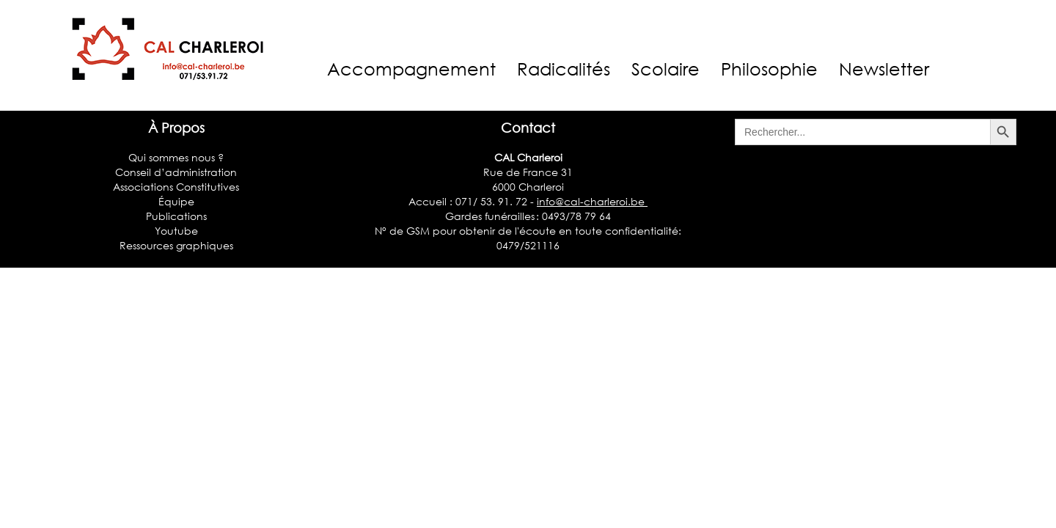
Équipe (176, 201)
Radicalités (563, 68)
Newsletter (884, 68)
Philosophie (769, 68)
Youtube (176, 230)
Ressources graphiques (176, 245)
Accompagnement (411, 68)
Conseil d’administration (176, 172)
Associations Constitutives (176, 186)
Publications (176, 216)
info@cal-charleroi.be (592, 201)
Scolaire (665, 68)
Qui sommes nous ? (176, 157)
